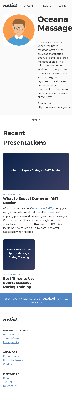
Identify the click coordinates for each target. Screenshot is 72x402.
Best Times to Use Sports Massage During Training (18, 282)
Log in (62, 5)
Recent (36, 120)
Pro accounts (11, 356)
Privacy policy (11, 342)
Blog (6, 378)
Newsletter (10, 385)
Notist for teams (13, 360)
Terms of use (11, 338)
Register (47, 5)
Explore (28, 5)
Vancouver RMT (41, 208)
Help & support (12, 334)
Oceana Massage (13, 194)
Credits (7, 364)
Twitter (7, 381)
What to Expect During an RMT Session (30, 200)
